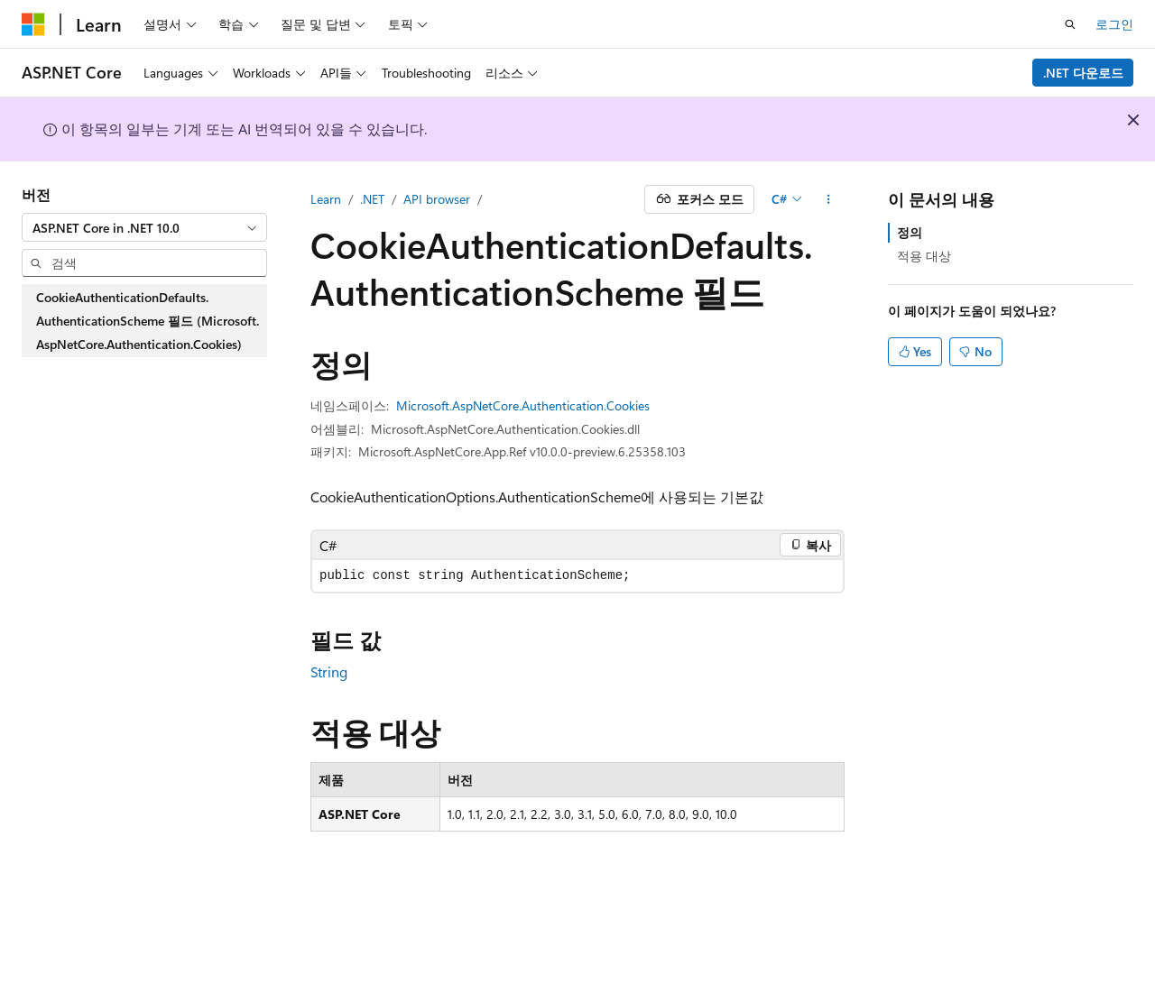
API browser (436, 198)
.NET (372, 198)
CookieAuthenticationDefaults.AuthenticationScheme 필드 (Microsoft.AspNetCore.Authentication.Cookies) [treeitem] (147, 320)
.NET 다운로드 (1083, 72)
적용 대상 (924, 255)
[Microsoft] (33, 24)
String (328, 671)
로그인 (1114, 23)
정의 (909, 232)
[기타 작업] (829, 199)
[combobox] (144, 227)
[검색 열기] (1070, 24)
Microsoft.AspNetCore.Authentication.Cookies (523, 405)
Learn (325, 198)
